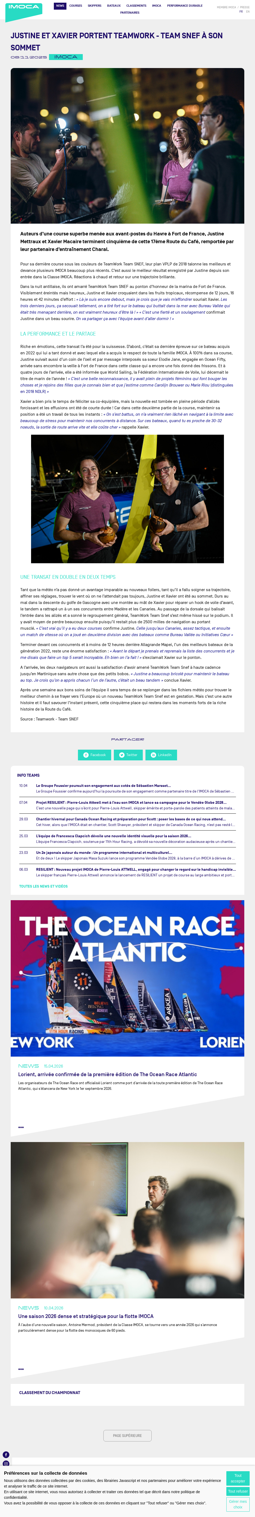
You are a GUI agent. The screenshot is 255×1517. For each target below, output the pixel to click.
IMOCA (156, 6)
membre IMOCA (226, 7)
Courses (75, 6)
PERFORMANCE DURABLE (184, 6)
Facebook (94, 755)
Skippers (94, 6)
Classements (136, 6)
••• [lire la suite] (21, 1127)
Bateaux (114, 6)
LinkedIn (161, 755)
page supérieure (127, 1436)
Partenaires (129, 13)
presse (245, 7)
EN (248, 11)
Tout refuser (238, 1491)
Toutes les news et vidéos (43, 886)
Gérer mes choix (238, 1504)
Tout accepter (238, 1478)
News (60, 6)
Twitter (128, 755)
